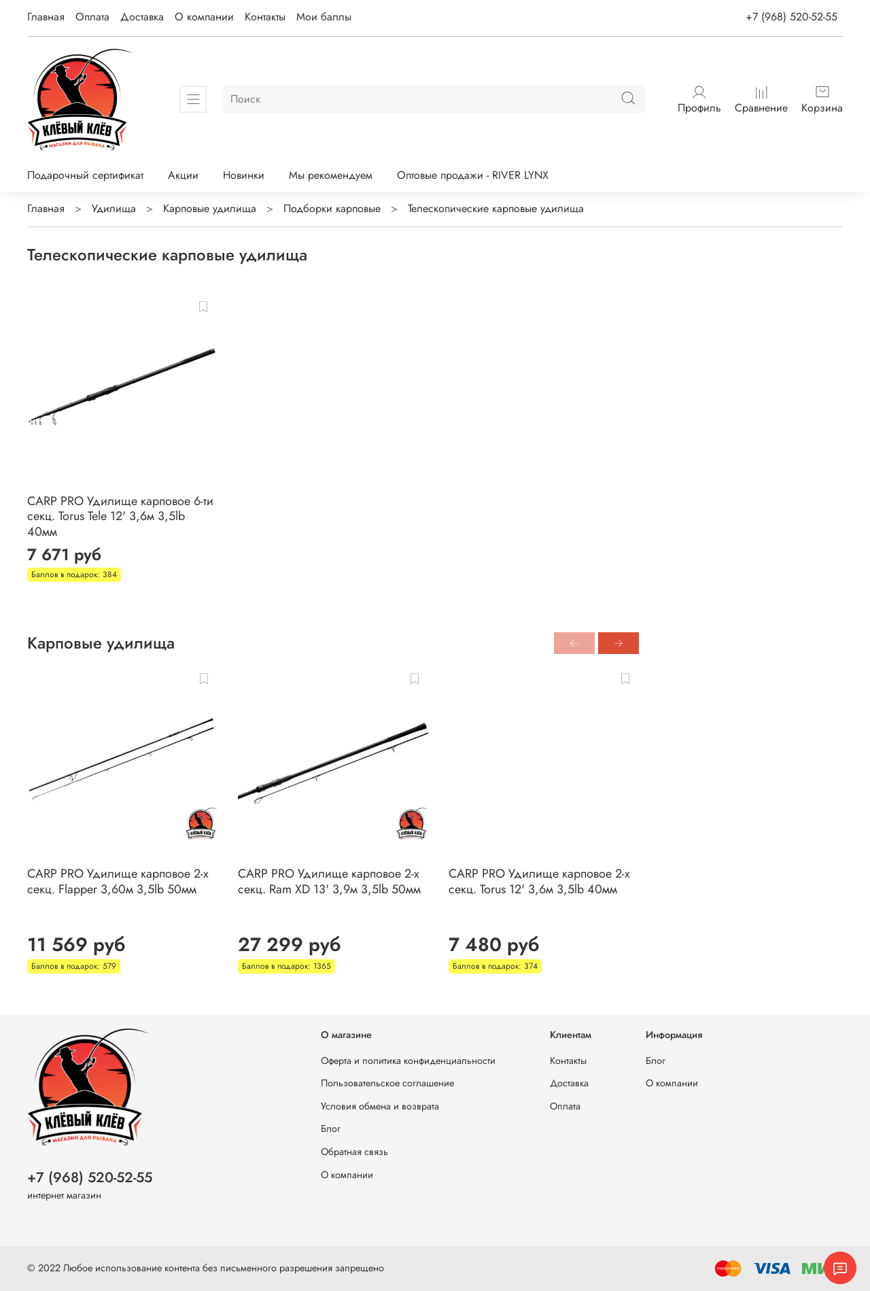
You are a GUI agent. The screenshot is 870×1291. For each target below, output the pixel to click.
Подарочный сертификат (85, 175)
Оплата (92, 16)
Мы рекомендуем (330, 175)
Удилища (114, 208)
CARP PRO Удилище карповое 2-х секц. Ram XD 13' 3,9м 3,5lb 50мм (329, 881)
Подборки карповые (332, 208)
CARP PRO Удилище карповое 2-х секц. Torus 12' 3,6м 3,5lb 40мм (539, 881)
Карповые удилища (209, 208)
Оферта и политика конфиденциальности (408, 1060)
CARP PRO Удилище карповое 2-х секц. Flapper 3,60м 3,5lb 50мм (118, 881)
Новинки (243, 175)
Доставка (142, 16)
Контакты (265, 16)
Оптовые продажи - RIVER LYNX (473, 175)
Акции (183, 175)
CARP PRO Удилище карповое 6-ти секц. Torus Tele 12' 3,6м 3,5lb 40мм (120, 516)
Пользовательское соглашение (387, 1083)
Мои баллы (323, 16)
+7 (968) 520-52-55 (791, 16)
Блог (331, 1128)
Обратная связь (354, 1151)
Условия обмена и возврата (380, 1106)
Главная (46, 16)
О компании (204, 16)
